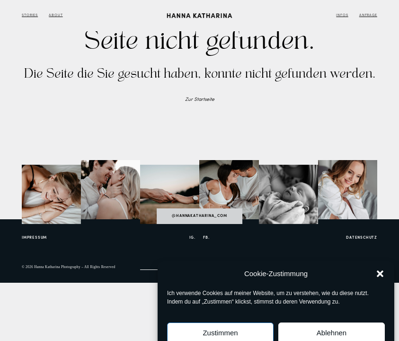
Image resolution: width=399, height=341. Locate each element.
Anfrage (368, 15)
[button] (380, 285)
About (55, 15)
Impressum (34, 238)
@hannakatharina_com (199, 216)
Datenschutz (361, 238)
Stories (30, 15)
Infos (342, 15)
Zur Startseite (199, 99)
